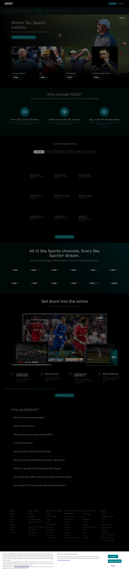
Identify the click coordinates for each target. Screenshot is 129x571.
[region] (64, 561)
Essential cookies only (115, 561)
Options (113, 565)
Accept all (113, 556)
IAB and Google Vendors (63, 560)
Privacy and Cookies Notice (22, 566)
